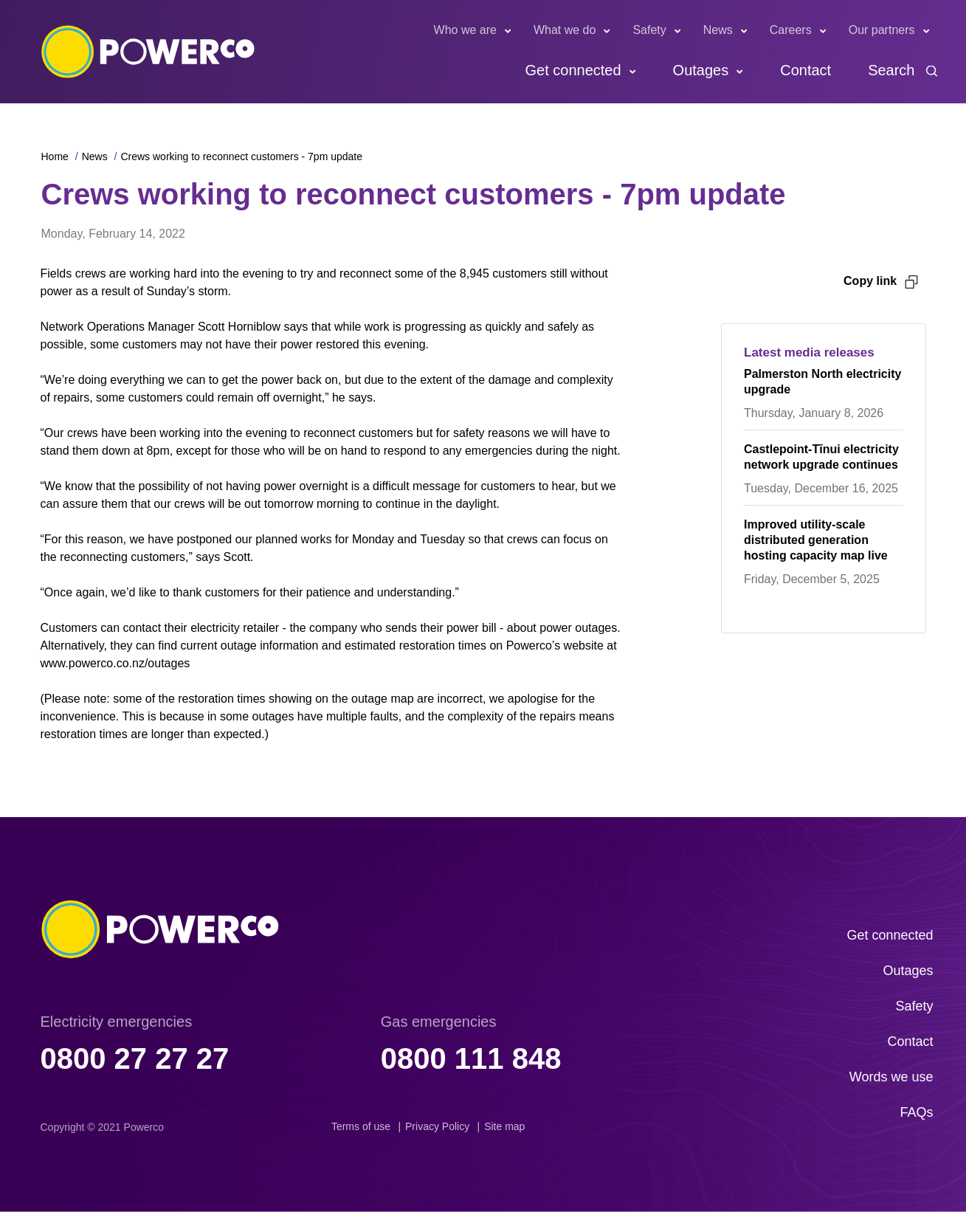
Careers (791, 30)
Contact (805, 70)
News (718, 30)
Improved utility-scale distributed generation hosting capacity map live (816, 540)
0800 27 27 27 (135, 1058)
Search (891, 70)
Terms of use (360, 1126)
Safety (649, 30)
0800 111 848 (471, 1058)
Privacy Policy (437, 1126)
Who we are (465, 30)
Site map (504, 1126)
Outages (701, 70)
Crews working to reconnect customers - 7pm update (241, 156)
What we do (565, 30)
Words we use (891, 1077)
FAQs (916, 1112)
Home (55, 156)
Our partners (882, 30)
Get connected (573, 70)
